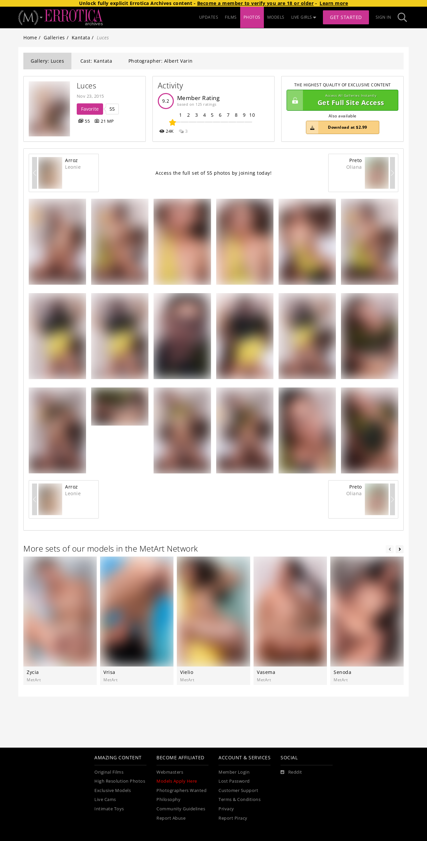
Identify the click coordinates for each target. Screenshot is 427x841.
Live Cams (105, 799)
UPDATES (209, 17)
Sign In (383, 17)
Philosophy (168, 799)
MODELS (276, 17)
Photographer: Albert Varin (160, 61)
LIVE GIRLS (304, 17)
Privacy (226, 809)
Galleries (54, 37)
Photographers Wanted (181, 790)
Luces (86, 85)
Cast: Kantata (96, 61)
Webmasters (169, 772)
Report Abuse (170, 818)
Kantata (81, 37)
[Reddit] (291, 772)
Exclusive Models (112, 790)
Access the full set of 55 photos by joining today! (213, 173)
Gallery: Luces (47, 61)
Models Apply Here (176, 781)
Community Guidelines (180, 809)
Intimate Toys (109, 809)
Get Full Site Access (341, 100)
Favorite (90, 109)
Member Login (234, 772)
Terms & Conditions (240, 799)
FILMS (231, 17)
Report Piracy (233, 818)
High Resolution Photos (119, 781)
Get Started (346, 17)
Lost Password (234, 781)
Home (30, 37)
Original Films (108, 772)
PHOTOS (252, 17)
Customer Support (238, 790)
